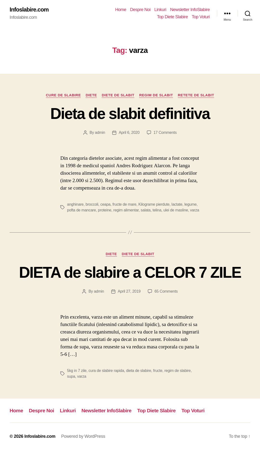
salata (145, 210)
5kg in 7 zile (77, 371)
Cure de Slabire (63, 95)
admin (100, 132)
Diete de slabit (118, 95)
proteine (104, 210)
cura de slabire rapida (106, 371)
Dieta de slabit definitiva (130, 113)
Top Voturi (201, 16)
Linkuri (160, 9)
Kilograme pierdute (153, 204)
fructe (157, 371)
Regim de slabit (156, 95)
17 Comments (165, 132)
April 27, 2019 (129, 291)
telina (157, 210)
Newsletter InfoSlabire (190, 9)
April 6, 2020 (129, 132)
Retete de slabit (196, 95)
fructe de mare (124, 204)
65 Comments (166, 291)
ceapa (105, 204)
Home (120, 9)
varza (194, 210)
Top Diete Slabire (172, 16)
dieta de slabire (138, 371)
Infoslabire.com (29, 9)
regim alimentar (126, 210)
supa (71, 376)
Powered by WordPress (83, 436)
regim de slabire (177, 371)
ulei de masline (175, 210)
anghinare (75, 204)
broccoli (92, 204)
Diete (91, 95)
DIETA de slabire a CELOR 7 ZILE (130, 272)
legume (190, 204)
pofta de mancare (81, 210)
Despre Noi (140, 9)
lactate (177, 204)
